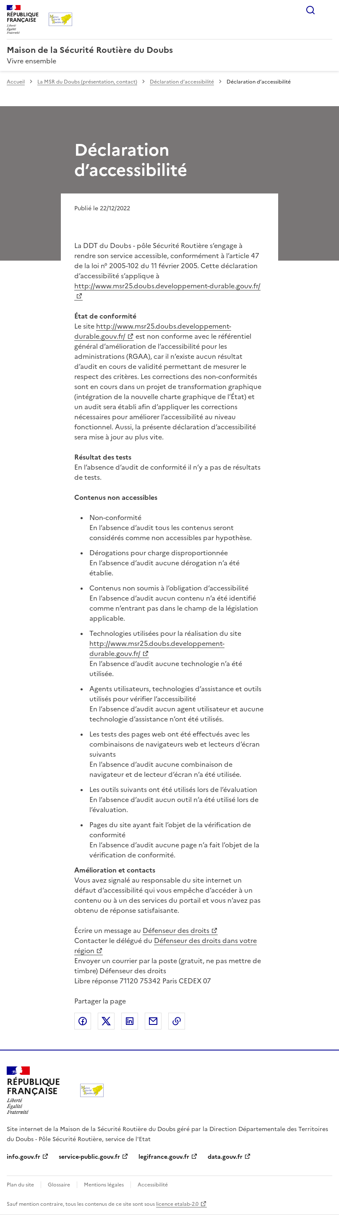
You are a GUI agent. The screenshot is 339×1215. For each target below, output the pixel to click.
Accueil (16, 82)
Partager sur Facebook (82, 1021)
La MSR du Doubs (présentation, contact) (87, 82)
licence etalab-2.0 (177, 1204)
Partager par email (153, 1021)
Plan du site (20, 1185)
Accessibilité (153, 1185)
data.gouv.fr (225, 1156)
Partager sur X (106, 1021)
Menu (327, 10)
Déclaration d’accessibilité (182, 82)
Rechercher (310, 10)
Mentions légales (104, 1185)
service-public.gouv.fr (89, 1156)
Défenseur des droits (176, 930)
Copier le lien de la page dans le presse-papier (176, 1021)
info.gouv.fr (23, 1156)
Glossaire (59, 1185)
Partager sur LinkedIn (129, 1021)
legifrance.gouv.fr (163, 1156)
